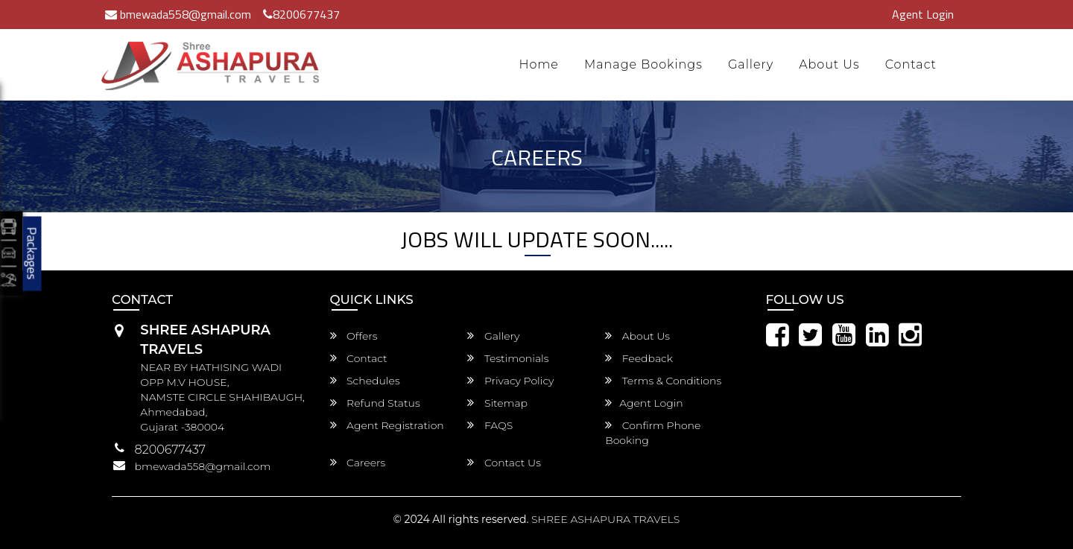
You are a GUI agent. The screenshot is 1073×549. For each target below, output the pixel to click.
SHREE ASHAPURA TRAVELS (605, 519)
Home (539, 64)
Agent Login (923, 14)
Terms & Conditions (663, 380)
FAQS (490, 425)
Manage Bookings (643, 64)
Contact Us (504, 462)
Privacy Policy (510, 380)
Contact (911, 64)
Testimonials (507, 358)
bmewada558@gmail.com (178, 14)
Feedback (639, 358)
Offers (354, 336)
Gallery (750, 64)
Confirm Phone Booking (652, 433)
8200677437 (301, 14)
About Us (829, 64)
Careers (358, 462)
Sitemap (497, 403)
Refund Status (375, 403)
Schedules (365, 380)
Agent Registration (387, 425)
